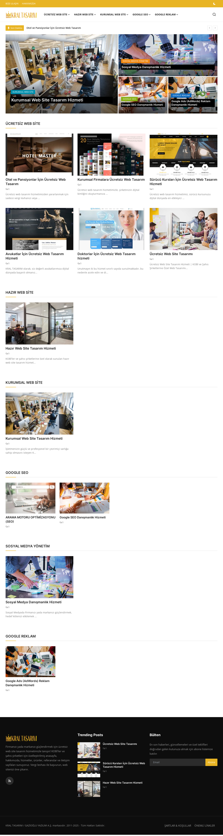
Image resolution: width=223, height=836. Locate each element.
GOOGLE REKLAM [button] (166, 14)
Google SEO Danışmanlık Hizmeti (138, 102)
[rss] (10, 782)
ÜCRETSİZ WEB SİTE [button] (57, 14)
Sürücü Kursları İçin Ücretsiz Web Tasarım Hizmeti (178, 182)
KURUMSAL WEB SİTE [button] (114, 14)
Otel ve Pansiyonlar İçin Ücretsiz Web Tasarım (53, 28)
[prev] (209, 28)
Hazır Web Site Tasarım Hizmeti (32, 349)
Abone (211, 763)
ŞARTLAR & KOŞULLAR (177, 826)
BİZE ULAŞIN (12, 3)
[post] (62, 73)
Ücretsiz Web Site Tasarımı (172, 254)
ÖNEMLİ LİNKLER (204, 826)
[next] (215, 28)
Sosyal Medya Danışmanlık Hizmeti (148, 67)
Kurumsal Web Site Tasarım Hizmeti (35, 439)
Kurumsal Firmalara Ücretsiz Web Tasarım (105, 182)
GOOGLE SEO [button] (142, 14)
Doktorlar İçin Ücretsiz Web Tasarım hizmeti (108, 256)
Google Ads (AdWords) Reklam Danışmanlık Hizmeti (192, 102)
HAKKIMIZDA (29, 3)
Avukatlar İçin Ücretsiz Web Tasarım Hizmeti (36, 256)
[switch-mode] (214, 3)
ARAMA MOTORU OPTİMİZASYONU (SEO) (29, 520)
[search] (214, 14)
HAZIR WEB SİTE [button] (85, 14)
